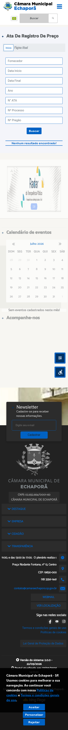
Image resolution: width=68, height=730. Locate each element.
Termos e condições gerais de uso (44, 628)
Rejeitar (34, 722)
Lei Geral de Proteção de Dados (43, 643)
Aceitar (34, 707)
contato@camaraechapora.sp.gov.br (35, 588)
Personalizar (34, 714)
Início (8, 48)
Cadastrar (34, 435)
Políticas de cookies (53, 632)
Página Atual (21, 48)
